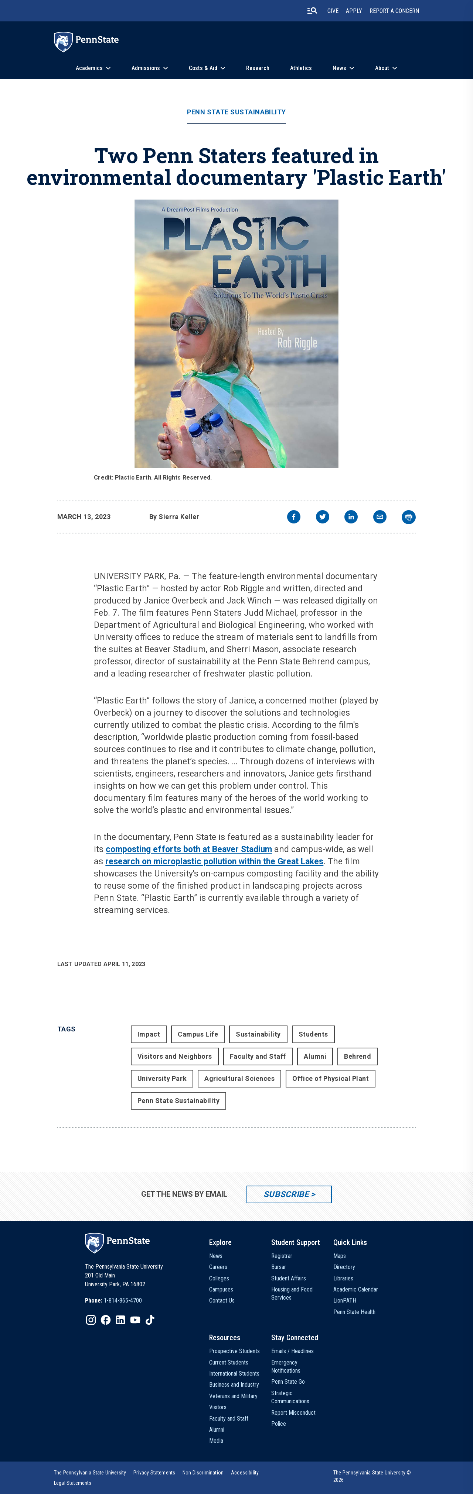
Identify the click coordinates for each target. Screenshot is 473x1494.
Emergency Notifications (285, 1366)
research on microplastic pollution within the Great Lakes (214, 862)
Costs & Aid (203, 68)
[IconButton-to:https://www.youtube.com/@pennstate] (135, 1320)
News (339, 68)
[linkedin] (351, 517)
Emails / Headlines (292, 1351)
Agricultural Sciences (239, 1078)
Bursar (278, 1266)
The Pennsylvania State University (90, 1473)
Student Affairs (288, 1278)
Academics (89, 68)
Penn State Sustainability (236, 112)
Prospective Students (234, 1351)
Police (278, 1423)
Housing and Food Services (292, 1293)
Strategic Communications (290, 1397)
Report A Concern (394, 10)
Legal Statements (73, 1483)
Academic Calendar (355, 1289)
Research (257, 68)
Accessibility (245, 1473)
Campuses (221, 1289)
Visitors (218, 1407)
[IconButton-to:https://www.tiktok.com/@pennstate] (150, 1320)
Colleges (219, 1278)
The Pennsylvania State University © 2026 (372, 1476)
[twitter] (322, 517)
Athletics (301, 68)
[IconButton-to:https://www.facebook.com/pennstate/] (106, 1320)
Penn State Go (288, 1381)
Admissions (146, 68)
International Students (234, 1373)
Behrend (357, 1056)
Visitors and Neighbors (174, 1056)
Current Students (228, 1362)
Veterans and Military (233, 1396)
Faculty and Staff (258, 1056)
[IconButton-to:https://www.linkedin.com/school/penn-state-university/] (120, 1320)
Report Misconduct (293, 1412)
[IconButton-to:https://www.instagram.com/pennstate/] (91, 1320)
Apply (354, 10)
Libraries (343, 1278)
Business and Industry (234, 1384)
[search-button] (312, 10)
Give (332, 10)
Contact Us (222, 1300)
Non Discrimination (203, 1473)
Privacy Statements (154, 1473)
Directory (344, 1266)
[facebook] (293, 517)
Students (313, 1034)
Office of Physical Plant (330, 1078)
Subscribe (286, 1194)
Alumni (315, 1056)
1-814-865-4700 (123, 1300)
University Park (162, 1078)
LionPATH (344, 1300)
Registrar (281, 1255)
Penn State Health (354, 1311)
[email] (380, 517)
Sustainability (258, 1034)
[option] (113, 1300)
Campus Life (198, 1034)
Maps (339, 1255)
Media (216, 1440)
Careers (218, 1266)
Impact (148, 1034)
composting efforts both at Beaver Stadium (189, 849)
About (382, 68)
